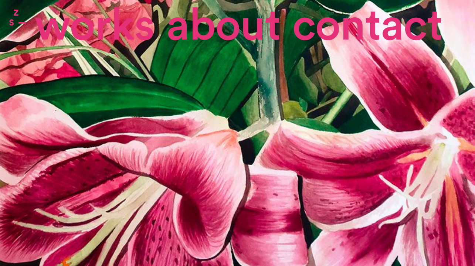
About (223, 26)
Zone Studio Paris (17, 17)
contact (367, 26)
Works (95, 26)
